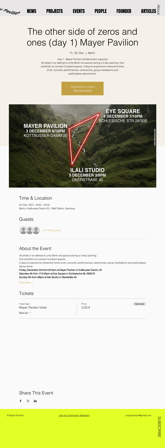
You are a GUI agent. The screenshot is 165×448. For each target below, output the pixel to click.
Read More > (26, 282)
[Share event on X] (27, 401)
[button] (158, 9)
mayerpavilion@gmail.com (138, 415)
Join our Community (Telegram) (74, 415)
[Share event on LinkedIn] (35, 401)
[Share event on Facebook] (20, 401)
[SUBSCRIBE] (159, 425)
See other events (83, 90)
